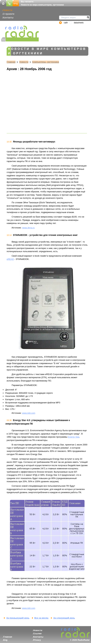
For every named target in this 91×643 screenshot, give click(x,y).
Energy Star (73, 437)
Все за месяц (41, 618)
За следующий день (64, 618)
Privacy (37, 640)
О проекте (8, 13)
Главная (11, 62)
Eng (5, 640)
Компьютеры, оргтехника (45, 62)
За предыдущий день (17, 618)
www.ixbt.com (28, 413)
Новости (7, 10)
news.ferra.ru (28, 227)
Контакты (8, 17)
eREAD (10, 259)
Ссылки (37, 633)
